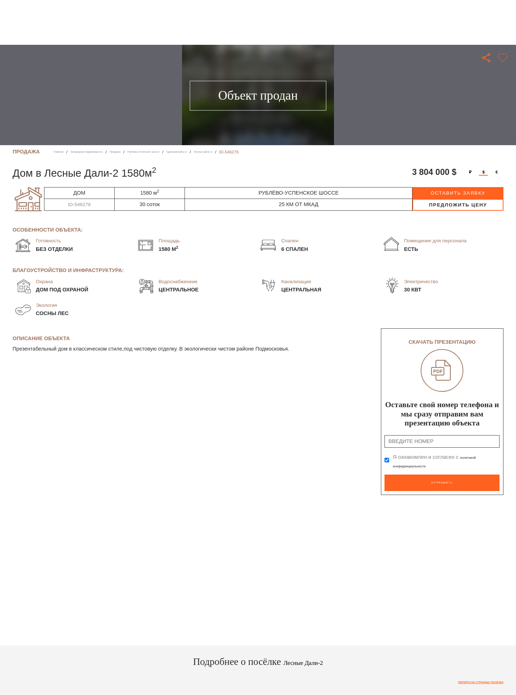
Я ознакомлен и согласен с (439, 461)
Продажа (144, 151)
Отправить (442, 479)
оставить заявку (458, 193)
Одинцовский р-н (234, 151)
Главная (61, 151)
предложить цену (458, 205)
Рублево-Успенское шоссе (185, 151)
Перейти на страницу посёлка (467, 678)
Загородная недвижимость (102, 151)
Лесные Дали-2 (272, 151)
